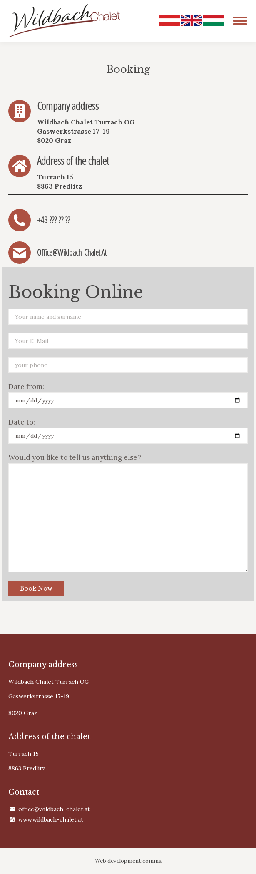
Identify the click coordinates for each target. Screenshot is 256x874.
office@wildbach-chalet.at (54, 809)
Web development (118, 860)
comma (152, 860)
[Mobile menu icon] (240, 21)
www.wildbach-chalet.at (50, 819)
